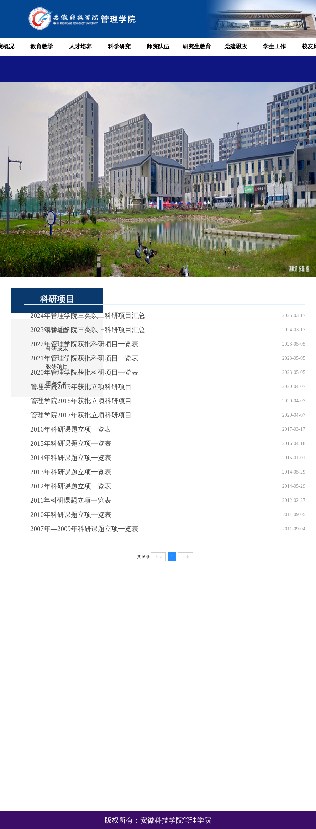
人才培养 (80, 46)
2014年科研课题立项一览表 (70, 457)
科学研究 (119, 46)
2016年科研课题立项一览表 (70, 429)
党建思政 (235, 46)
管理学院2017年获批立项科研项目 (81, 415)
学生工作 (274, 46)
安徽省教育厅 (289, 749)
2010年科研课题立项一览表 (70, 514)
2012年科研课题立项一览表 (70, 486)
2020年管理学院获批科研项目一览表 (84, 372)
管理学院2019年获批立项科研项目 (81, 386)
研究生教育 (197, 46)
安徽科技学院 (289, 760)
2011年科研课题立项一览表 (70, 500)
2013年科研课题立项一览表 (70, 472)
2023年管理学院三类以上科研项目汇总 (87, 329)
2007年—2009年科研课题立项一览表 (84, 529)
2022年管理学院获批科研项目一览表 (84, 344)
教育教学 (41, 46)
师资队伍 (158, 46)
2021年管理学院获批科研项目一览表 (84, 358)
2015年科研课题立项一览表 (70, 443)
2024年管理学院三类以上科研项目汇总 (87, 315)
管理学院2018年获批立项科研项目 (81, 401)
